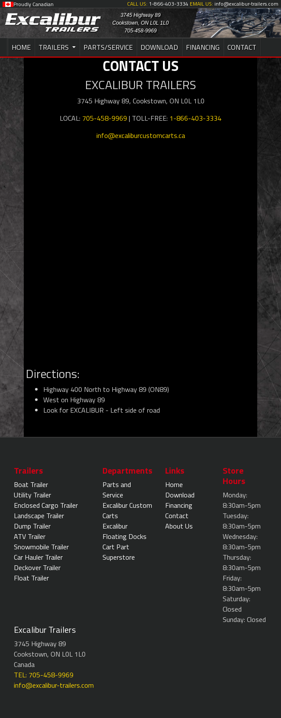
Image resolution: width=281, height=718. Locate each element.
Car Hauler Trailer (38, 557)
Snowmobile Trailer (41, 547)
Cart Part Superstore (118, 552)
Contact (176, 515)
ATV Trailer (29, 536)
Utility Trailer (32, 495)
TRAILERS (54, 47)
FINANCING (203, 47)
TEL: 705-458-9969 (43, 675)
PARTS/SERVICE (108, 47)
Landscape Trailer (39, 515)
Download (180, 495)
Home (174, 484)
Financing (178, 505)
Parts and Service (116, 489)
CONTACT (241, 47)
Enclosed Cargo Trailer (46, 505)
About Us (179, 526)
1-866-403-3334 (195, 118)
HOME (21, 47)
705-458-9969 (104, 118)
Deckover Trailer (37, 567)
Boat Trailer (31, 484)
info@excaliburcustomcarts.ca (140, 135)
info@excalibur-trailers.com (54, 685)
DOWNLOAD (159, 47)
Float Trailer (31, 578)
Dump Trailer (32, 526)
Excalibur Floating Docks (124, 531)
